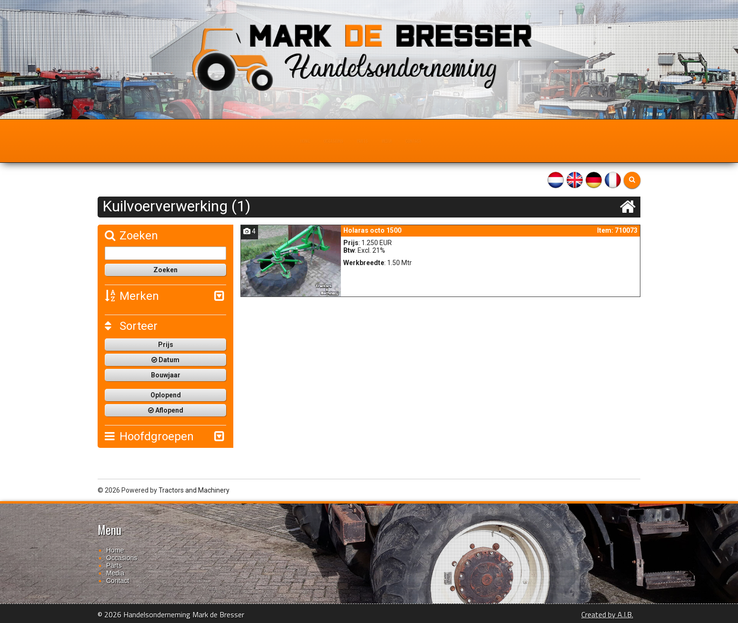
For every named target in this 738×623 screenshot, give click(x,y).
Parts (362, 141)
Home (263, 141)
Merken (132, 296)
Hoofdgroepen (149, 436)
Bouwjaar (165, 375)
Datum (165, 360)
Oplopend (165, 395)
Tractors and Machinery (194, 490)
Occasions (312, 141)
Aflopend (165, 410)
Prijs (165, 344)
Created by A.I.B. (607, 614)
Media (405, 141)
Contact (451, 141)
